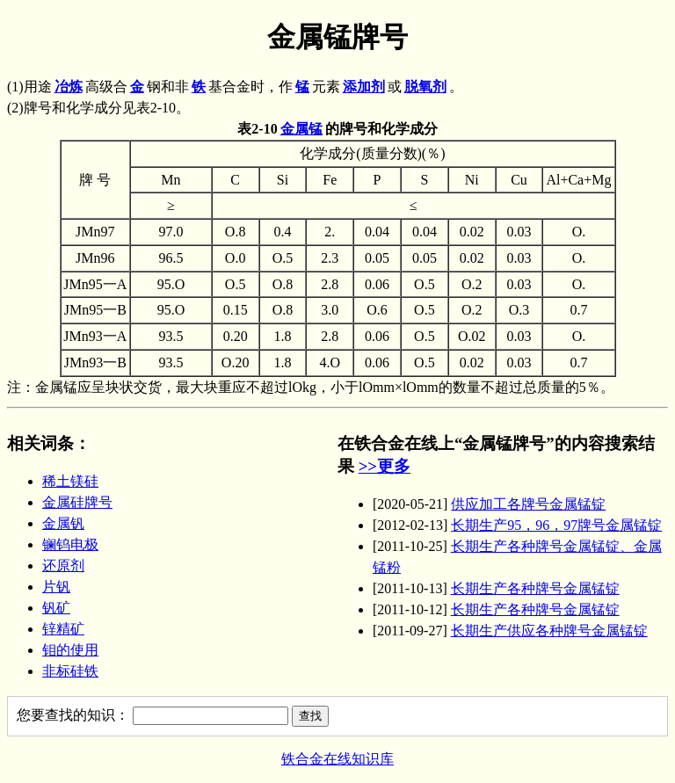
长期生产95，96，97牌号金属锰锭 (556, 525)
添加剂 (364, 86)
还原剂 (63, 565)
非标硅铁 (70, 670)
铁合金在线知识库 (337, 758)
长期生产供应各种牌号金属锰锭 (549, 630)
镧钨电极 (70, 544)
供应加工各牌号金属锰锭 (528, 504)
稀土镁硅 (70, 481)
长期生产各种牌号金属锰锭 (535, 588)
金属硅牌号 (77, 502)
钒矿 (56, 607)
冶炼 (68, 86)
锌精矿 (63, 628)
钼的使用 (70, 649)
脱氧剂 (425, 86)
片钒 (56, 586)
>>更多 (384, 466)
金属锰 (301, 128)
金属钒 (63, 523)
